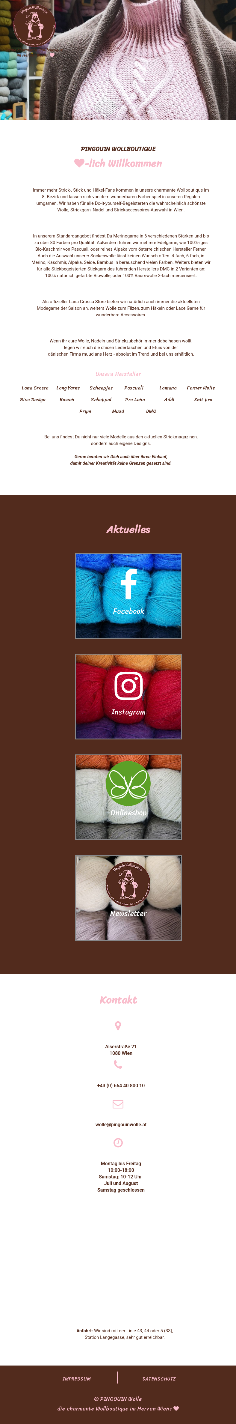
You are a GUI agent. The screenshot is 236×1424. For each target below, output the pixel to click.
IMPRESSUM (77, 1379)
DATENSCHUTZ (159, 1379)
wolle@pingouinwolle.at (121, 1124)
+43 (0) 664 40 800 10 (121, 1085)
